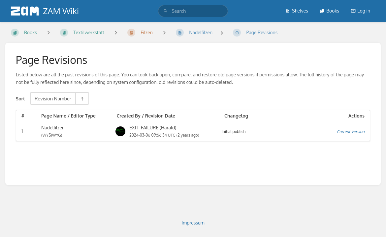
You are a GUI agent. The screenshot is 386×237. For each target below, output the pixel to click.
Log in (360, 10)
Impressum (192, 222)
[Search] (165, 11)
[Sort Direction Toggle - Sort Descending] (81, 98)
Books (329, 10)
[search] (193, 11)
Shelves (296, 10)
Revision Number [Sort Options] (53, 98)
